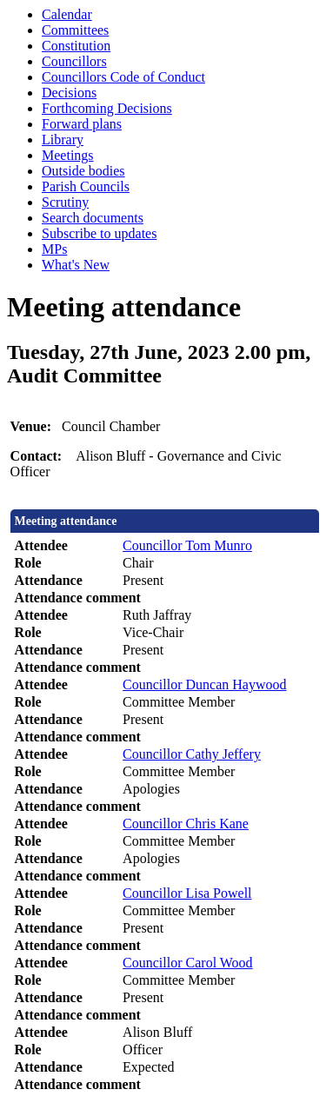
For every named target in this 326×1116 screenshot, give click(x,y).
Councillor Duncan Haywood (204, 684)
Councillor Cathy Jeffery (192, 754)
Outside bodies (83, 170)
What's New (76, 264)
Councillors (74, 61)
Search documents (92, 217)
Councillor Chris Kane (186, 823)
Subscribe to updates (99, 233)
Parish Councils (86, 186)
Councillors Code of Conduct (123, 77)
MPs (54, 249)
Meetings (68, 155)
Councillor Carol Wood (188, 962)
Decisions (69, 92)
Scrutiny (65, 202)
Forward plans (82, 123)
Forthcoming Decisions (107, 108)
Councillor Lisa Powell (187, 893)
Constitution (76, 45)
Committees (75, 30)
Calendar (67, 14)
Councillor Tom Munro (187, 545)
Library (62, 139)
